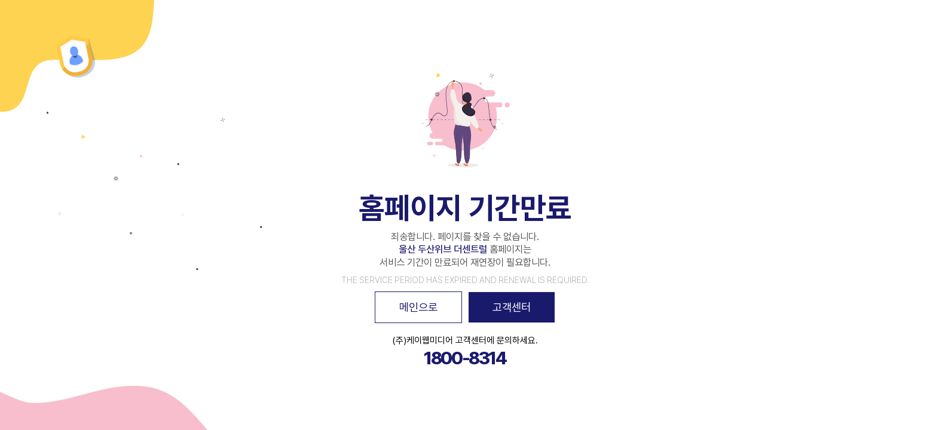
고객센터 (511, 307)
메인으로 (418, 307)
